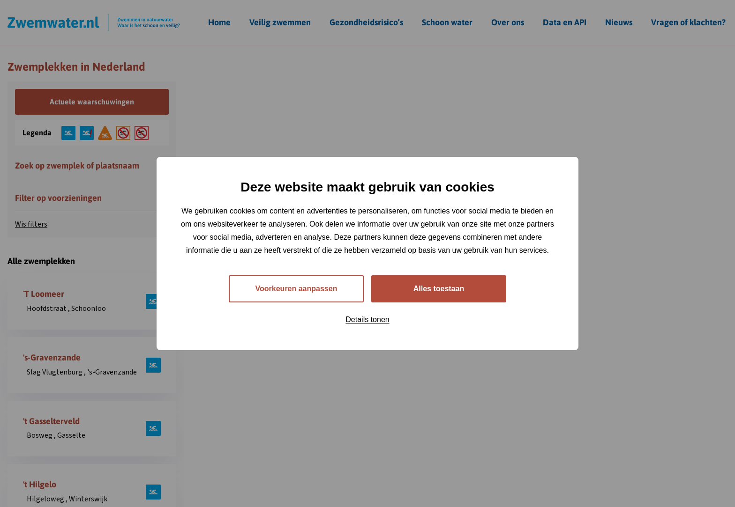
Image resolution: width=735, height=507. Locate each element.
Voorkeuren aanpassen (296, 289)
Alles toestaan (438, 289)
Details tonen (367, 319)
